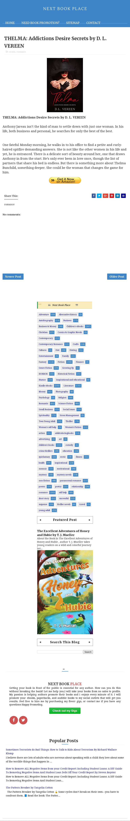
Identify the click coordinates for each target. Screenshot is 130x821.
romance (21, 52)
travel (82, 505)
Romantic (43, 404)
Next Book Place (61, 305)
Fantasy (42, 362)
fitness (79, 457)
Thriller (69, 422)
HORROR (43, 374)
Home (10, 23)
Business (67, 321)
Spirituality (44, 416)
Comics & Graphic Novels (70, 333)
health (42, 463)
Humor (42, 380)
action (42, 434)
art (60, 439)
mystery (43, 475)
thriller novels (63, 505)
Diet (57, 350)
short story (44, 499)
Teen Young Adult (47, 422)
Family (65, 356)
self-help (63, 493)
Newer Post (13, 277)
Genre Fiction (45, 368)
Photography (62, 392)
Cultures (42, 350)
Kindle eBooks (45, 386)
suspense (43, 505)
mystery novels (64, 475)
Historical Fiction (66, 374)
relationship (77, 487)
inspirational (61, 463)
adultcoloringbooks (64, 434)
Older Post (117, 277)
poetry (58, 487)
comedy (69, 445)
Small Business (46, 410)
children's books (46, 445)
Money (42, 392)
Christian (43, 333)
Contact (93, 23)
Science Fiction (65, 404)
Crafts (76, 345)
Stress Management (69, 416)
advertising (44, 439)
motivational (63, 469)
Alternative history (68, 315)
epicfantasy (44, 457)
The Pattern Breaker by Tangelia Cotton (29, 788)
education (67, 451)
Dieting (73, 350)
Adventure (44, 315)
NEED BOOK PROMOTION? (40, 23)
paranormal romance (70, 481)
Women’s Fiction (73, 428)
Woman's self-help (47, 428)
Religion (62, 398)
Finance (80, 362)
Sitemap (73, 23)
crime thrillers (45, 451)
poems (42, 487)
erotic (12, 52)
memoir (43, 469)
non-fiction (44, 481)
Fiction (61, 362)
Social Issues (69, 410)
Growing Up (68, 368)
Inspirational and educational (70, 380)
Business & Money (47, 327)
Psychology (44, 398)
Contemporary (46, 339)
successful (64, 499)
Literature (68, 386)
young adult (44, 511)
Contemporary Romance (51, 345)
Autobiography (46, 321)
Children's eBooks (75, 327)
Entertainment (46, 356)
